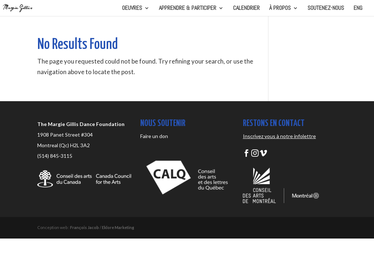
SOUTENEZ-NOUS (326, 8)
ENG (358, 8)
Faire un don (154, 136)
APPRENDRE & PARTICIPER (187, 8)
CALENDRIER (246, 8)
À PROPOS (280, 8)
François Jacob (84, 227)
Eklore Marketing (118, 227)
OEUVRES (132, 8)
